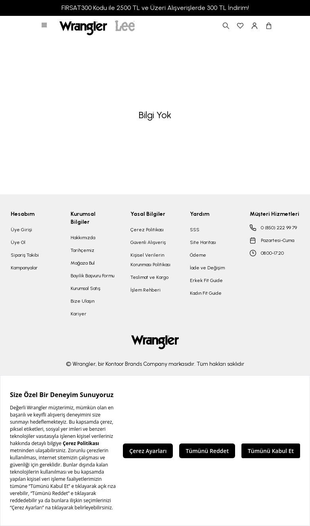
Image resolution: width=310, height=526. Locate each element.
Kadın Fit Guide (206, 293)
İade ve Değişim (207, 268)
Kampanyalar (24, 268)
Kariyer (78, 314)
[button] (45, 26)
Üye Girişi (21, 229)
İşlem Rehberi (145, 290)
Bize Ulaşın (82, 301)
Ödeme (198, 255)
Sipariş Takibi (25, 255)
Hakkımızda (83, 237)
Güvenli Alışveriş (148, 242)
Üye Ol (18, 242)
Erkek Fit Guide (206, 280)
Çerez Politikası (147, 229)
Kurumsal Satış (85, 288)
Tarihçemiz (82, 250)
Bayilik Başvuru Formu (92, 275)
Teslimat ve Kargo (149, 277)
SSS (194, 229)
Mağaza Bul (83, 263)
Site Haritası (203, 242)
